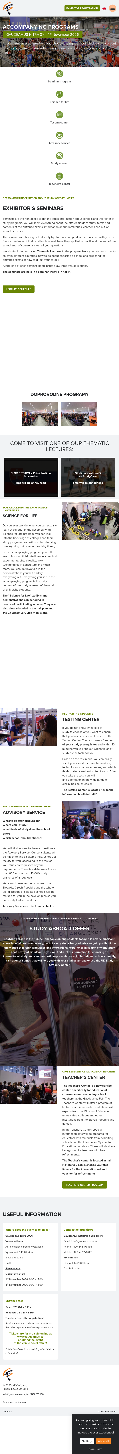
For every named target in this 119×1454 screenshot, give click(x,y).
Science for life (59, 102)
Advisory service (59, 143)
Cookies (92, 1449)
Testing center (59, 122)
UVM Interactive (107, 1411)
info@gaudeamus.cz (14, 1394)
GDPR (99, 1449)
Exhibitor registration (82, 8)
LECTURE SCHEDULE (18, 289)
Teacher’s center (59, 184)
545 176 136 (37, 1394)
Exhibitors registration (15, 1402)
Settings (87, 1441)
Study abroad (59, 163)
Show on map (13, 1268)
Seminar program (59, 81)
